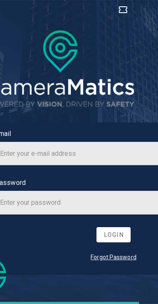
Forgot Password (114, 257)
